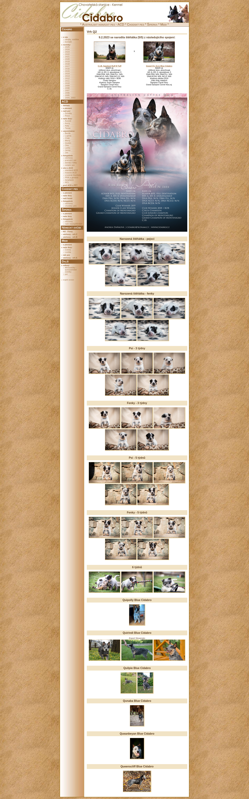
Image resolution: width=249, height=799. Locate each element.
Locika (68, 252)
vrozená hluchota (73, 175)
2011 (67, 81)
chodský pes (71, 206)
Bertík (68, 133)
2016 (67, 69)
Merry (67, 140)
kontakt (68, 42)
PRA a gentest (71, 177)
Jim (66, 153)
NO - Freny (68, 231)
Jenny (68, 150)
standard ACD (71, 170)
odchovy (69, 158)
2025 (67, 47)
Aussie (68, 121)
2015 (67, 71)
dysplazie (69, 180)
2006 (67, 93)
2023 (67, 52)
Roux (67, 116)
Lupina (68, 136)
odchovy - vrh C (70, 234)
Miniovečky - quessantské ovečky (71, 270)
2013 (67, 76)
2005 (67, 95)
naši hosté (67, 198)
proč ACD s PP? (70, 185)
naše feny (67, 196)
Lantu (67, 148)
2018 (67, 64)
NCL (67, 182)
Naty (67, 126)
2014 (67, 74)
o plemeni (67, 108)
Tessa (67, 128)
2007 (67, 90)
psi (66, 274)
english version (68, 280)
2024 (67, 49)
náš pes (66, 255)
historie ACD (71, 173)
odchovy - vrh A (70, 258)
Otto (67, 145)
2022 (67, 54)
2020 (67, 59)
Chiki (67, 138)
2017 (67, 66)
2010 (67, 83)
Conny (68, 250)
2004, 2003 (70, 98)
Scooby (68, 113)
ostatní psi (70, 165)
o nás (65, 37)
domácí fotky (71, 163)
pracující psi (70, 160)
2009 (67, 86)
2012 (67, 78)
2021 (67, 57)
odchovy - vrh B (70, 237)
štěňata (66, 105)
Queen (68, 143)
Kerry (67, 123)
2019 (67, 61)
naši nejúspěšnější (73, 224)
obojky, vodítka (72, 39)
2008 (67, 88)
